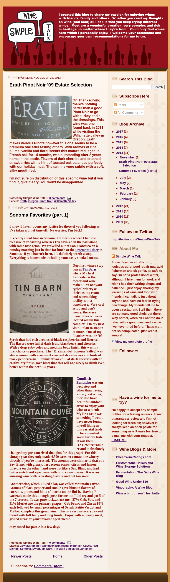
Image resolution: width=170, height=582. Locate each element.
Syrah (36, 548)
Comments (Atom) (48, 566)
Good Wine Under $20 (132, 481)
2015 (120, 142)
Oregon (33, 201)
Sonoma (25, 548)
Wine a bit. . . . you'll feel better (138, 493)
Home (58, 556)
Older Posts (93, 556)
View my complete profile (133, 341)
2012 (120, 206)
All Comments (126, 112)
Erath (23, 201)
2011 (120, 211)
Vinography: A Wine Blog (134, 487)
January (126, 199)
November (128, 157)
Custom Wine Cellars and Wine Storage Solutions (134, 464)
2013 (120, 153)
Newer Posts (21, 556)
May (123, 183)
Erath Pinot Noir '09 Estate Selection (51, 85)
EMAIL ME (119, 440)
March (125, 188)
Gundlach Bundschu (83, 380)
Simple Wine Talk (128, 256)
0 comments (57, 198)
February (127, 193)
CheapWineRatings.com (133, 457)
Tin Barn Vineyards (66, 548)
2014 (120, 147)
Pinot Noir (46, 201)
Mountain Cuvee (80, 545)
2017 (120, 131)
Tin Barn (89, 269)
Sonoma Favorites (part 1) (39, 215)
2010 (120, 216)
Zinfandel (86, 548)
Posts (120, 105)
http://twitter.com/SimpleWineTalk (136, 239)
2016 (120, 137)
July (123, 177)
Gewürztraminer (30, 545)
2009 (120, 222)
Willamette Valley (65, 201)
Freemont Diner (87, 250)
